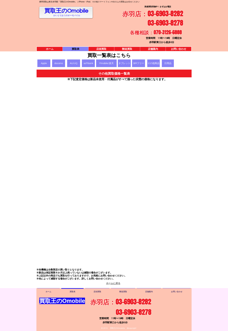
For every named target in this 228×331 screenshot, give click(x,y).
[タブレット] (124, 63)
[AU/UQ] (73, 63)
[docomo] (58, 63)
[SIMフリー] (138, 63)
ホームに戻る (113, 283)
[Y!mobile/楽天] (106, 63)
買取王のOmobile (66, 11)
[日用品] (168, 63)
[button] (114, 73)
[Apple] (43, 63)
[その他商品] (153, 63)
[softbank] (88, 63)
